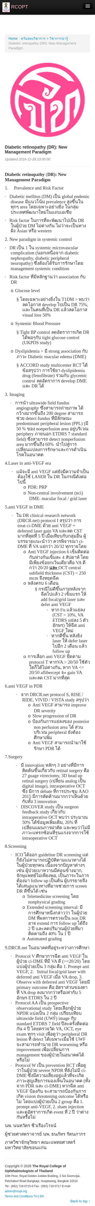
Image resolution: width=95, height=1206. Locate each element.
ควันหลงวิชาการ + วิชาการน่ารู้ (44, 38)
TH (35, 1196)
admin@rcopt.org (16, 1191)
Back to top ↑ (80, 1201)
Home (13, 38)
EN (42, 1196)
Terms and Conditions (19, 1196)
